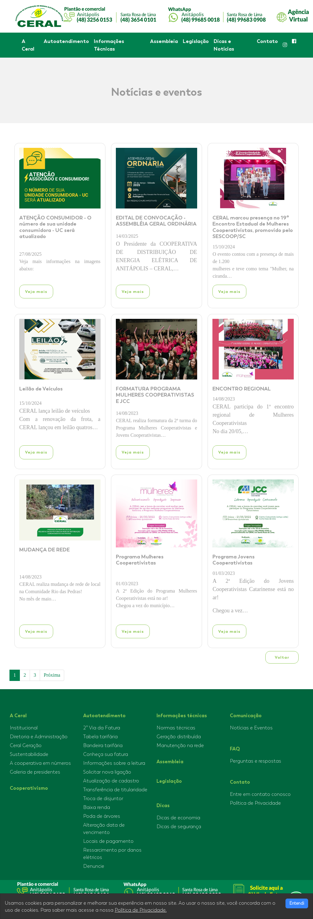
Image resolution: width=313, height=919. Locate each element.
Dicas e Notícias (224, 45)
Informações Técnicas (109, 45)
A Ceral (28, 45)
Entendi (296, 903)
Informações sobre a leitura (114, 763)
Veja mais (36, 291)
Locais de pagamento (108, 841)
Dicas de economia (178, 818)
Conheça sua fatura (105, 754)
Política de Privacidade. (141, 910)
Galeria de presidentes (35, 772)
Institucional (24, 728)
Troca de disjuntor (103, 798)
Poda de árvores (101, 816)
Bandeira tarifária (103, 745)
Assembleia (164, 41)
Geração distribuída (178, 736)
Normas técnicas (175, 728)
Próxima (52, 675)
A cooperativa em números (40, 763)
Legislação (196, 41)
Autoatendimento (66, 41)
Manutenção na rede (180, 745)
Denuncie (93, 866)
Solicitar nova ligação (107, 772)
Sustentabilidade (29, 754)
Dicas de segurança (178, 826)
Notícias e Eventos (251, 728)
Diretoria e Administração (39, 736)
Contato (267, 41)
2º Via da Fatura (101, 728)
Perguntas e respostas (255, 761)
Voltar (282, 657)
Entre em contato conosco (260, 794)
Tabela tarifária (100, 736)
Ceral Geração (26, 745)
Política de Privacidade (255, 803)
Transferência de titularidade (115, 790)
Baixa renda (96, 807)
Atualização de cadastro (111, 781)
